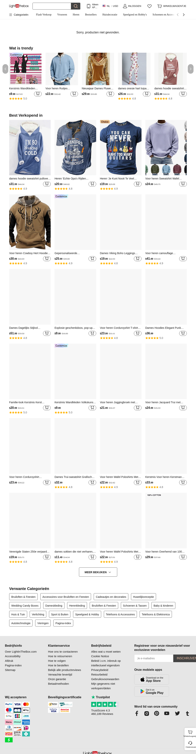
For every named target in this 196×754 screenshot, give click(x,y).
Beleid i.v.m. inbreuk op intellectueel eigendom (106, 663)
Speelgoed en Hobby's (135, 14)
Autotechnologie (20, 623)
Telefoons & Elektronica (156, 614)
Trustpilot (100, 697)
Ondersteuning (190, 747)
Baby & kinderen (163, 605)
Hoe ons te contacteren (63, 651)
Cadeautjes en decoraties (111, 596)
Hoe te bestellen (58, 665)
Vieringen (43, 623)
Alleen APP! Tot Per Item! (95, 6)
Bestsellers (91, 14)
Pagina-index (63, 623)
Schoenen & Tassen (135, 605)
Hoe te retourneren (60, 656)
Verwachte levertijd (60, 674)
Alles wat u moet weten (106, 651)
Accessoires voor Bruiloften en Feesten (65, 596)
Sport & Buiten (59, 614)
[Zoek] (52, 6)
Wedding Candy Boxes (24, 605)
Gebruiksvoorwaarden (105, 679)
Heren (76, 14)
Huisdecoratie (109, 14)
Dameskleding (53, 605)
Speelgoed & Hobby (87, 614)
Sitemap (10, 670)
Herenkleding (77, 605)
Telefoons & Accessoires (120, 614)
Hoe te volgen (57, 660)
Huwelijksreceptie (143, 596)
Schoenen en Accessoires (166, 14)
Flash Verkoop (43, 14)
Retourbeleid (99, 674)
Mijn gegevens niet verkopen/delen (103, 686)
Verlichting (38, 614)
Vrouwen (62, 14)
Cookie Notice (100, 656)
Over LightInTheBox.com (21, 651)
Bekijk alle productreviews (64, 670)
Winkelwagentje (190, 733)
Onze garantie (57, 679)
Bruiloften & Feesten (23, 596)
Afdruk (9, 660)
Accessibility (13, 656)
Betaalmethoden (58, 683)
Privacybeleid (99, 670)
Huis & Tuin (18, 614)
